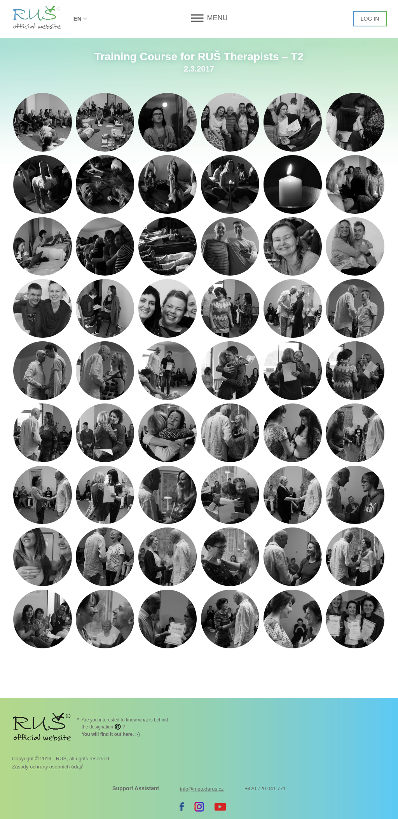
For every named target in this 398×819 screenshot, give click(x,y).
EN (77, 18)
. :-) (111, 734)
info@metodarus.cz (201, 788)
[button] (199, 18)
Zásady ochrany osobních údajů (48, 767)
